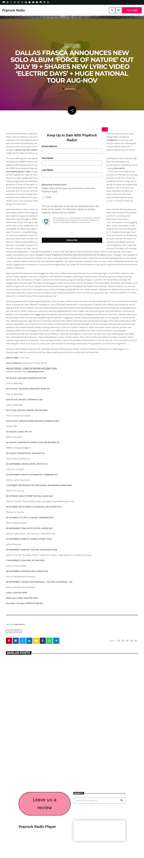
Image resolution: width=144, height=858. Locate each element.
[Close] (105, 129)
